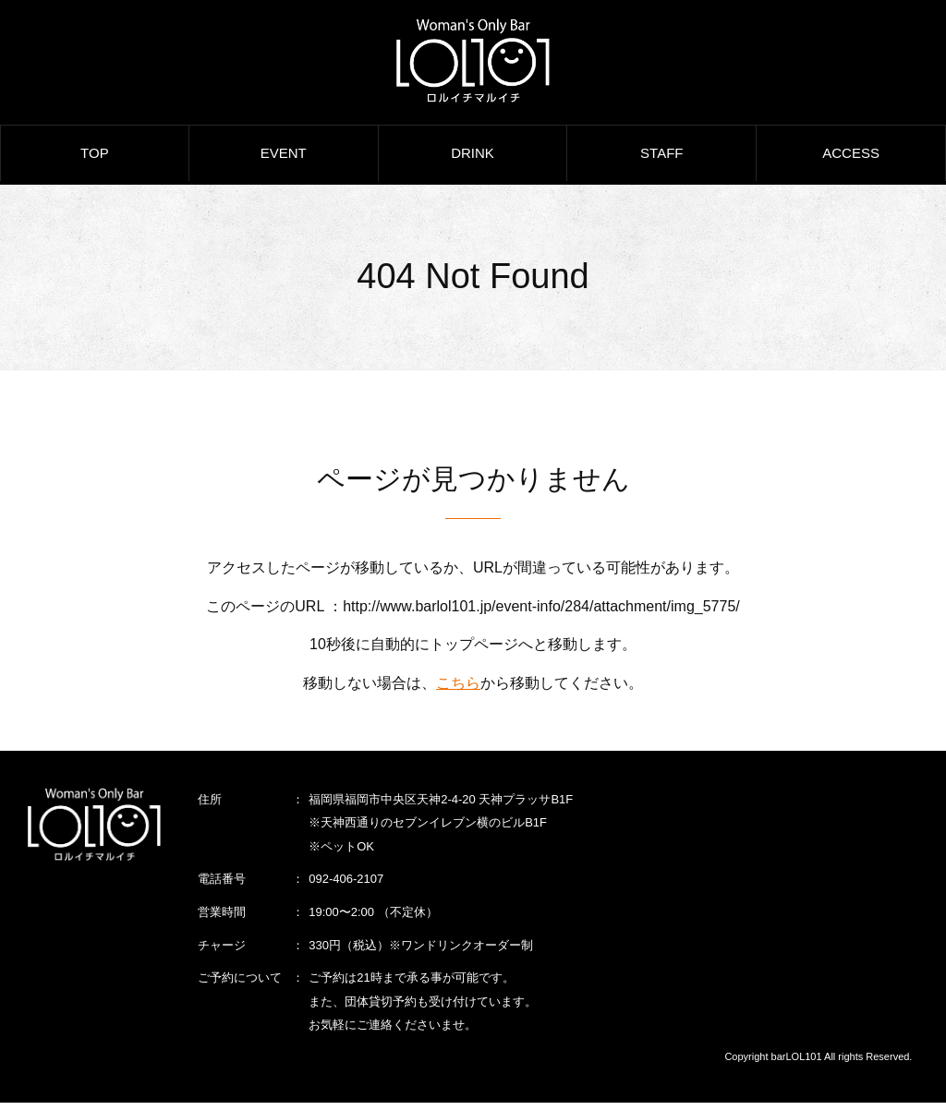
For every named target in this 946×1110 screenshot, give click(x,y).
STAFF (661, 162)
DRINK (472, 162)
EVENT (284, 162)
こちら (458, 689)
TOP (94, 162)
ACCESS (850, 162)
